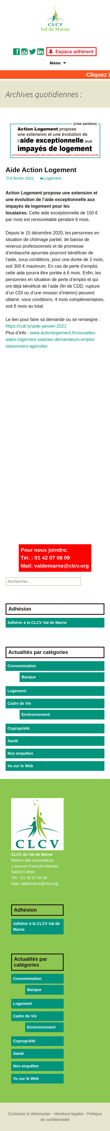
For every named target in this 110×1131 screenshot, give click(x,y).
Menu (55, 63)
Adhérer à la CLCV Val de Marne (37, 622)
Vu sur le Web (20, 766)
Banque (28, 677)
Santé (13, 741)
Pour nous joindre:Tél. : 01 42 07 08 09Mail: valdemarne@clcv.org (55, 558)
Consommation (22, 666)
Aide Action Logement (41, 170)
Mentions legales (68, 1114)
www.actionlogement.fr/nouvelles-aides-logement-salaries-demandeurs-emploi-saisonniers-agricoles (51, 339)
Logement (52, 178)
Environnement (35, 714)
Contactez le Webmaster (29, 1114)
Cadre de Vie (19, 703)
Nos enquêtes (20, 753)
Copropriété (19, 728)
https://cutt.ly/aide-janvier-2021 (36, 326)
